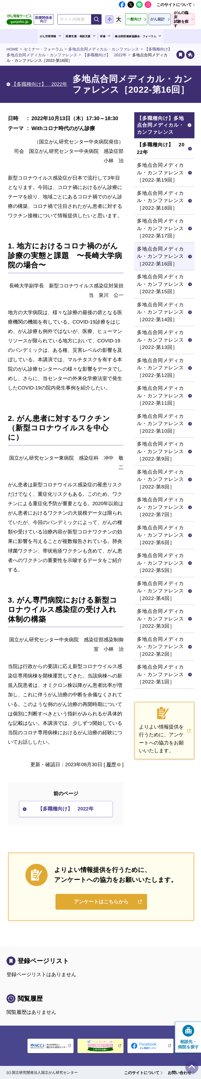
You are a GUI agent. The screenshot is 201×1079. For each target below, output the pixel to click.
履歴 (111, 764)
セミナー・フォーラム (43, 49)
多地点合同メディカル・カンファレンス (103, 49)
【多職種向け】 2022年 (105, 55)
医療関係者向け (43, 19)
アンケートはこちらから (101, 901)
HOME (12, 49)
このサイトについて (174, 4)
